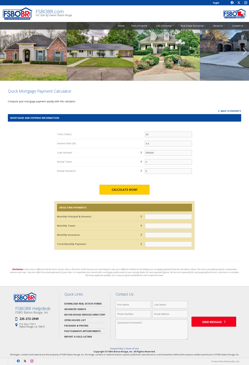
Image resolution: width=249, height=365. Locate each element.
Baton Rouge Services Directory (84, 314)
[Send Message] (214, 322)
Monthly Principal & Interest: (74, 216)
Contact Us (237, 25)
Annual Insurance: (66, 170)
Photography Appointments (82, 331)
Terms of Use (132, 348)
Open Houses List (75, 320)
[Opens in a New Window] (231, 2)
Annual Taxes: (64, 161)
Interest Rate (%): (66, 143)
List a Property (164, 25)
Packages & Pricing (76, 325)
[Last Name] (170, 305)
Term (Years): (64, 134)
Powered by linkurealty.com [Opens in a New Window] (226, 361)
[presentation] (214, 306)
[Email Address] (170, 314)
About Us (218, 25)
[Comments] (152, 330)
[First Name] (133, 305)
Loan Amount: (64, 152)
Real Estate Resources (192, 25)
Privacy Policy (116, 348)
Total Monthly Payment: (71, 244)
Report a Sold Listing (78, 336)
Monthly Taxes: (66, 225)
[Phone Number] (133, 314)
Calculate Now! (124, 190)
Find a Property (139, 25)
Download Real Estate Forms (83, 303)
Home (121, 25)
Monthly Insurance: (68, 234)
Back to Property (229, 111)
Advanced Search (75, 309)
